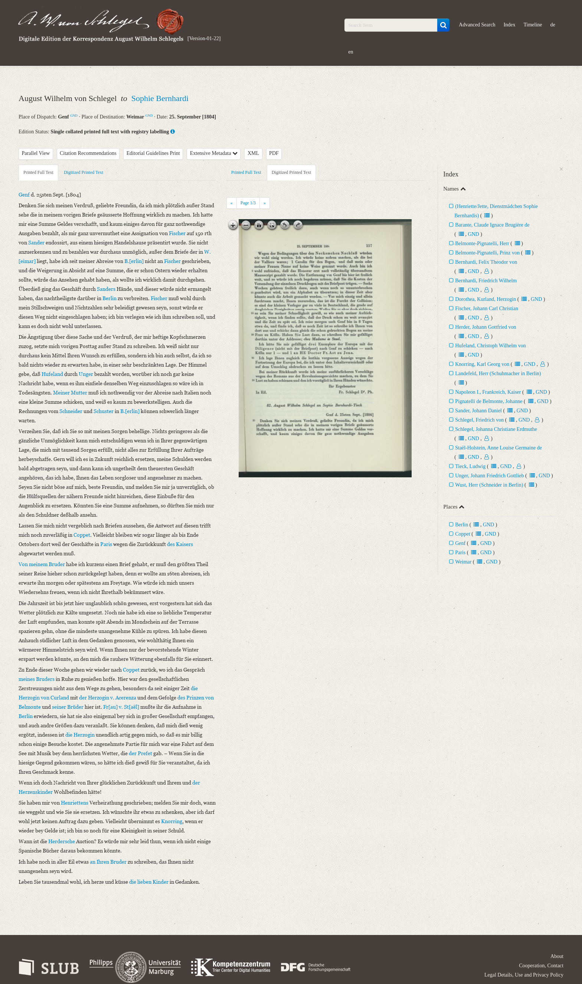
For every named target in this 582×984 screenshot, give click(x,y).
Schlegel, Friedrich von (479, 420)
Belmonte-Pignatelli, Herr (482, 243)
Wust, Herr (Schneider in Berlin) (489, 485)
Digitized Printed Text (83, 172)
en (350, 52)
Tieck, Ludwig (470, 466)
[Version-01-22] (203, 38)
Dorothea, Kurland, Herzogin (485, 299)
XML (253, 153)
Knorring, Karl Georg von (482, 364)
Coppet (462, 534)
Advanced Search (477, 24)
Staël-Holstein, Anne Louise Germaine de (498, 448)
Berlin (461, 524)
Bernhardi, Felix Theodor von (486, 262)
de (552, 24)
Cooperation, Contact (541, 965)
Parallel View (36, 153)
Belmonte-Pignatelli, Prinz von (487, 253)
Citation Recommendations (88, 153)
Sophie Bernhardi (160, 98)
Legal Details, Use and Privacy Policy (523, 975)
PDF (274, 153)
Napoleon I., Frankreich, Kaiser (488, 392)
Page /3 (248, 202)
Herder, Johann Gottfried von (485, 327)
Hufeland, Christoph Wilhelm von (490, 345)
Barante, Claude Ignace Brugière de (492, 225)
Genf (460, 543)
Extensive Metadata (214, 153)
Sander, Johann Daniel (478, 410)
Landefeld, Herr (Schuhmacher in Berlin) (498, 373)
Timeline (533, 24)
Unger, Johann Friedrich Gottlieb (489, 475)
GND (74, 115)
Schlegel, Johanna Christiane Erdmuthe (496, 429)
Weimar (463, 562)
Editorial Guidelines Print (153, 153)
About (556, 956)
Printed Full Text (38, 172)
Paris (460, 552)
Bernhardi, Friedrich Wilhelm (486, 280)
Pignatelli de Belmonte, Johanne (489, 401)
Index (510, 24)
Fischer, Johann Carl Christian (486, 308)
